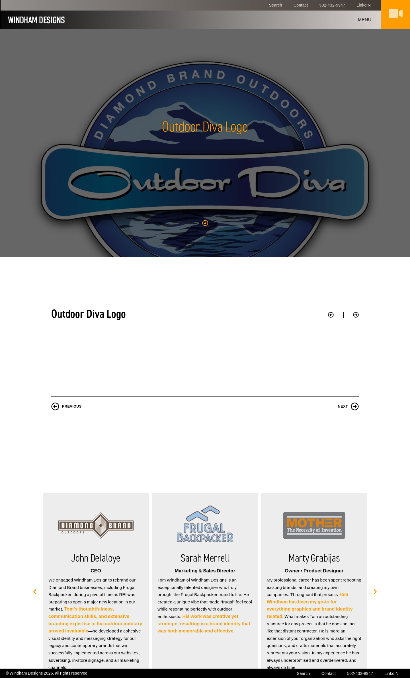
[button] (34, 541)
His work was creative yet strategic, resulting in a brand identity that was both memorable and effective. (203, 573)
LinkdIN (363, 5)
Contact (301, 5)
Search (275, 5)
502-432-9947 (332, 5)
